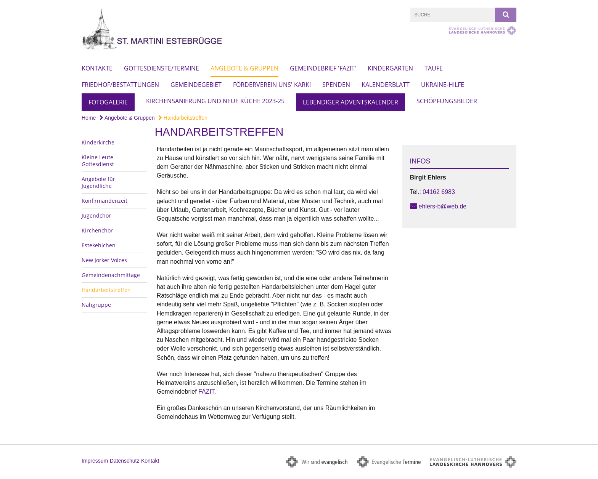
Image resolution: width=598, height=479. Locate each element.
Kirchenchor (97, 230)
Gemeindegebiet (196, 84)
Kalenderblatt (386, 84)
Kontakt (150, 461)
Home (89, 118)
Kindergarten (390, 68)
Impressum (95, 461)
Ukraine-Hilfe (442, 84)
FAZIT (206, 391)
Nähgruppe (96, 304)
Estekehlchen (99, 245)
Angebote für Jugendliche (98, 182)
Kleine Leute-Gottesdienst (98, 161)
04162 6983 (439, 192)
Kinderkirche (98, 142)
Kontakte (97, 68)
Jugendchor (96, 215)
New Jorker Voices (104, 260)
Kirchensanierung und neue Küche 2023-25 (215, 101)
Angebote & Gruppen (244, 68)
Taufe (433, 68)
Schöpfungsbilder (446, 101)
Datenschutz (125, 461)
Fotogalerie (108, 102)
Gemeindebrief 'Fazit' (323, 68)
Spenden (336, 84)
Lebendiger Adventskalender (350, 102)
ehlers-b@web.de (443, 206)
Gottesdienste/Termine (161, 68)
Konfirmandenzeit (104, 200)
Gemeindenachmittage (111, 275)
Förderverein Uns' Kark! (272, 84)
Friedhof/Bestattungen (120, 84)
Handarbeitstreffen (182, 118)
